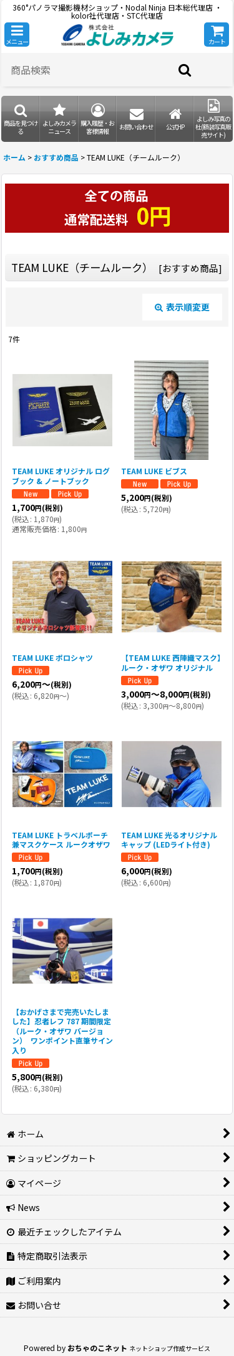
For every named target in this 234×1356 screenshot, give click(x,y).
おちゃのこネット (97, 1347)
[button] (16, 34)
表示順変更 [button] (182, 307)
